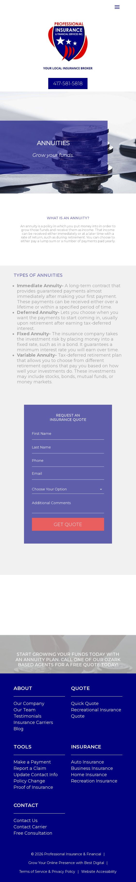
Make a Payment (32, 762)
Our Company (29, 703)
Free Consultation (33, 833)
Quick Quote (85, 703)
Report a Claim (30, 768)
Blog (19, 728)
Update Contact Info (36, 774)
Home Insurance (89, 774)
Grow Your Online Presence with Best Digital (66, 863)
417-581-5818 (68, 83)
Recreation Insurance (94, 781)
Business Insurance (92, 768)
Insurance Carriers (33, 722)
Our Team (25, 710)
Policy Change (29, 781)
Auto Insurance (87, 762)
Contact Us (26, 820)
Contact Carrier (30, 827)
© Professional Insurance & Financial (66, 854)
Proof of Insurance (33, 787)
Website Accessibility (99, 871)
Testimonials (27, 716)
